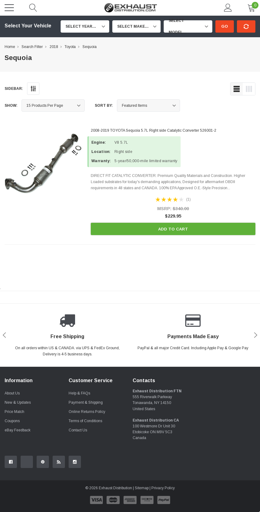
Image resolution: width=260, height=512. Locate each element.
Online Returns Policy (87, 412)
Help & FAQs (79, 393)
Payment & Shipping (86, 402)
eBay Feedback (17, 430)
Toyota (70, 47)
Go (224, 26)
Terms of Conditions (85, 421)
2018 (54, 47)
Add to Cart (173, 229)
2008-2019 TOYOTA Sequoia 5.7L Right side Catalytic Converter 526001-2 (153, 130)
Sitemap (142, 488)
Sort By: (104, 105)
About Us (12, 393)
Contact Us (78, 430)
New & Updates (18, 402)
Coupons (12, 421)
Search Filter (32, 47)
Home (10, 47)
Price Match (14, 412)
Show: (11, 105)
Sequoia (89, 47)
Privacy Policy (163, 488)
